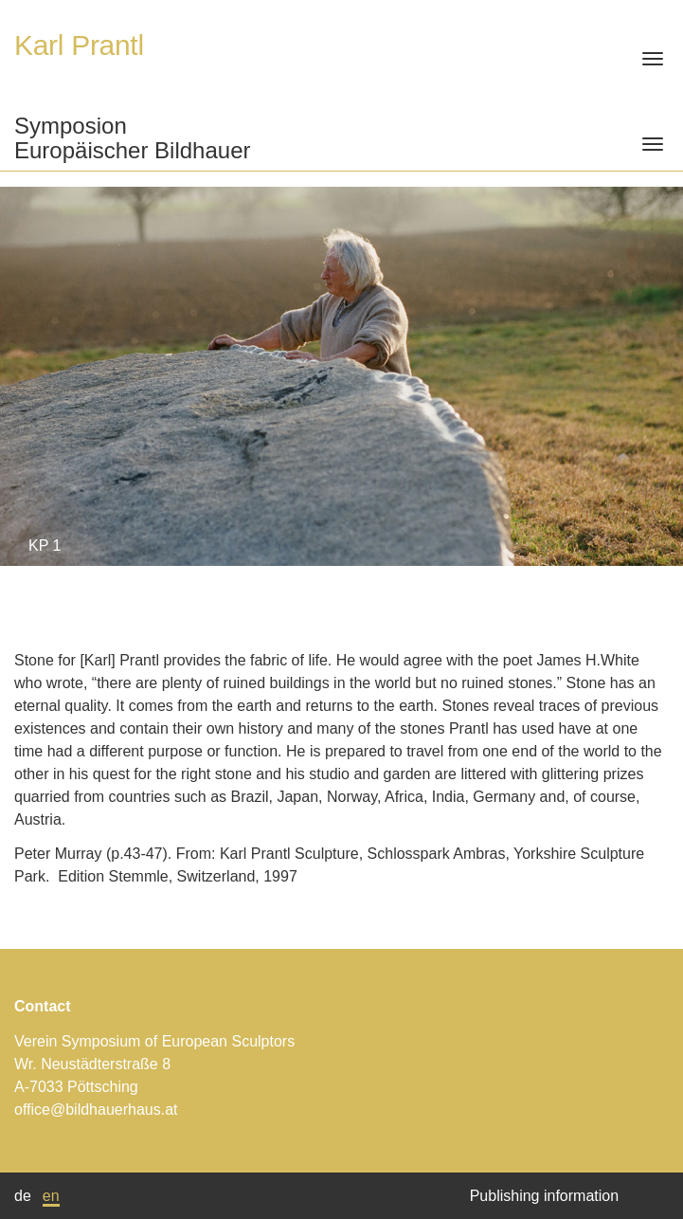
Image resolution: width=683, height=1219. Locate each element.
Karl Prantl (79, 45)
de (22, 1196)
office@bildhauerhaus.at (96, 1109)
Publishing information (544, 1196)
